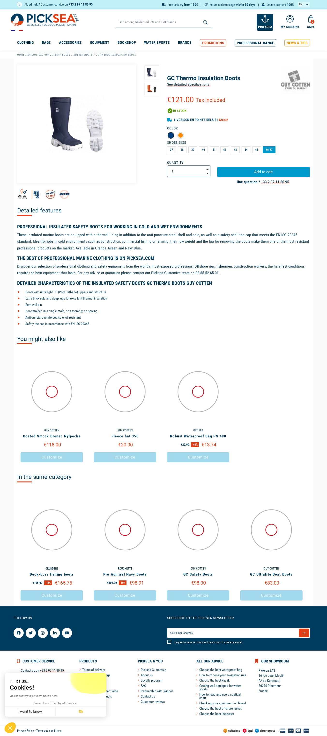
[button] (213, 43)
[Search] (163, 22)
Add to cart (263, 172)
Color (172, 128)
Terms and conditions (48, 730)
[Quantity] (188, 171)
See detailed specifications (188, 84)
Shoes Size (176, 142)
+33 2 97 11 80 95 (81, 4)
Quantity (175, 163)
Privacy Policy (25, 730)
